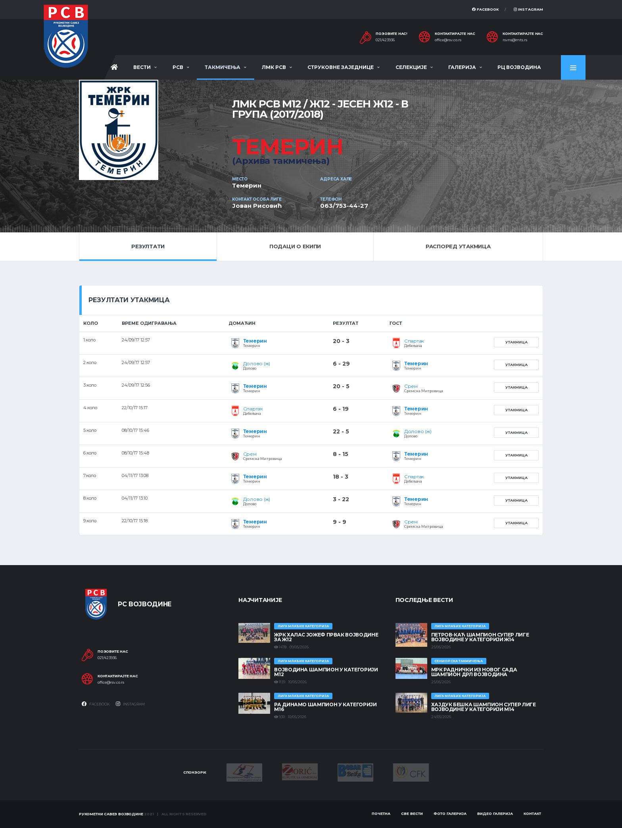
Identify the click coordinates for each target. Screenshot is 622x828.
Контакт (532, 813)
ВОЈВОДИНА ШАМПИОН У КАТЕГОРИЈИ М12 (326, 672)
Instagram (528, 9)
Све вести (412, 813)
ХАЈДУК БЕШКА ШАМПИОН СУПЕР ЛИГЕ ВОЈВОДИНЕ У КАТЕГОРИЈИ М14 (483, 707)
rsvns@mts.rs (515, 40)
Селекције (411, 67)
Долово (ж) (257, 363)
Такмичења (222, 67)
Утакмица (516, 342)
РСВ (178, 67)
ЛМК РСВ (274, 67)
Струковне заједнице (340, 67)
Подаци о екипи (295, 246)
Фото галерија (450, 813)
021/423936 (385, 40)
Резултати (148, 246)
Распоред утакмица (458, 246)
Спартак (414, 341)
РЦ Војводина (519, 67)
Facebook (485, 9)
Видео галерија (495, 813)
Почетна (381, 813)
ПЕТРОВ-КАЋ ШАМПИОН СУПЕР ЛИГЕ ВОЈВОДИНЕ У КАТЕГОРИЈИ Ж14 (480, 637)
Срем (411, 386)
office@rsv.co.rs (448, 40)
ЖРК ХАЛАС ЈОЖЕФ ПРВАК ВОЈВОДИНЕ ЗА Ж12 (326, 637)
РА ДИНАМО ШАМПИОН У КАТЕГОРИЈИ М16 (325, 707)
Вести (142, 67)
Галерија (462, 67)
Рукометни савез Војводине (111, 814)
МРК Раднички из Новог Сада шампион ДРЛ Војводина (474, 672)
